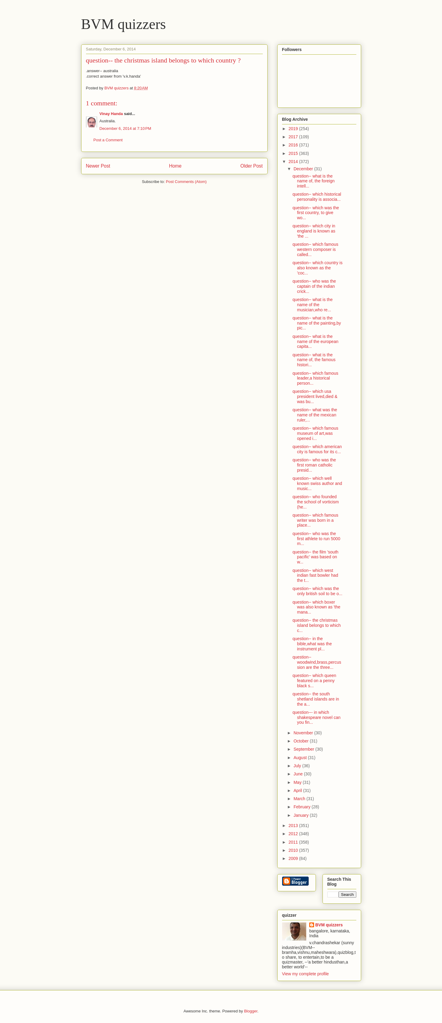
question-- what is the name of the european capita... (315, 341)
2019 (293, 128)
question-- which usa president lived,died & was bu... (314, 396)
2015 (293, 153)
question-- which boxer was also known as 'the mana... (316, 607)
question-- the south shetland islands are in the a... (315, 699)
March (300, 798)
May (298, 782)
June (299, 773)
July (298, 765)
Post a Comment (108, 140)
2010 (293, 850)
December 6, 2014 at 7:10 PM (125, 128)
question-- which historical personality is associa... (316, 197)
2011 (293, 842)
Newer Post (98, 165)
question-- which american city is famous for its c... (317, 449)
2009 (293, 858)
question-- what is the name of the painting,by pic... (316, 323)
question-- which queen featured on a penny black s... (314, 680)
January (302, 815)
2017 (293, 136)
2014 (293, 161)
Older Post (251, 165)
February (303, 806)
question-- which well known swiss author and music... (317, 483)
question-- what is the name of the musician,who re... (312, 304)
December (304, 168)
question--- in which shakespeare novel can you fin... (316, 717)
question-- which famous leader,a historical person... (315, 378)
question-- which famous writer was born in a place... (315, 520)
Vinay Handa (111, 113)
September (304, 749)
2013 (293, 825)
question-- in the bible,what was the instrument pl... (312, 643)
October (302, 741)
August (301, 757)
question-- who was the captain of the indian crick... (314, 286)
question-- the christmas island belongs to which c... (316, 625)
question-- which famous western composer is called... (315, 249)
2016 (293, 145)
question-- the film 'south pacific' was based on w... (315, 557)
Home (175, 165)
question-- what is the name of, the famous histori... (313, 359)
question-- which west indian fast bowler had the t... (315, 575)
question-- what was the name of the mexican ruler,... (314, 414)
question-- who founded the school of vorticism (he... (315, 501)
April (298, 790)
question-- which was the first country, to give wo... (315, 212)
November (304, 732)
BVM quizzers (123, 24)
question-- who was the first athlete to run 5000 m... (316, 538)
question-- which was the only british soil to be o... (317, 591)
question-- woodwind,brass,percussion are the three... (316, 662)
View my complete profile (305, 973)
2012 (293, 833)
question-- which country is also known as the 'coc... (317, 267)
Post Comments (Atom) (186, 181)
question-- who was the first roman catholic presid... (314, 465)
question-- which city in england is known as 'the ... (313, 231)
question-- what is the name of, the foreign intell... (313, 181)
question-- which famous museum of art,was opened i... (315, 433)
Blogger (250, 1011)
